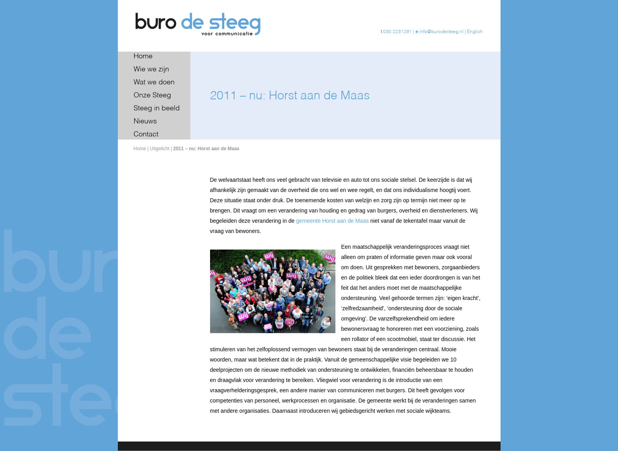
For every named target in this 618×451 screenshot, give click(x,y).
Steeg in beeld (157, 108)
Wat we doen (154, 82)
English (475, 32)
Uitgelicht (159, 148)
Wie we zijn (151, 69)
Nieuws (145, 121)
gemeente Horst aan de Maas (333, 221)
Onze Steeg (152, 95)
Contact (146, 134)
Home (143, 56)
